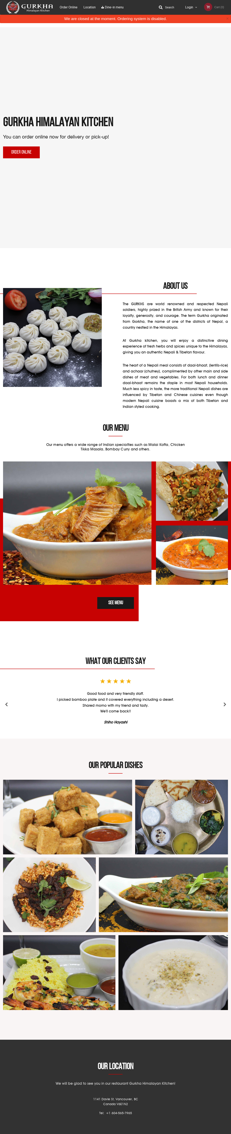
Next (224, 705)
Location (89, 7)
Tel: (115, 1113)
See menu (115, 603)
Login (189, 7)
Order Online (68, 7)
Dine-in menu (112, 7)
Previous (6, 705)
